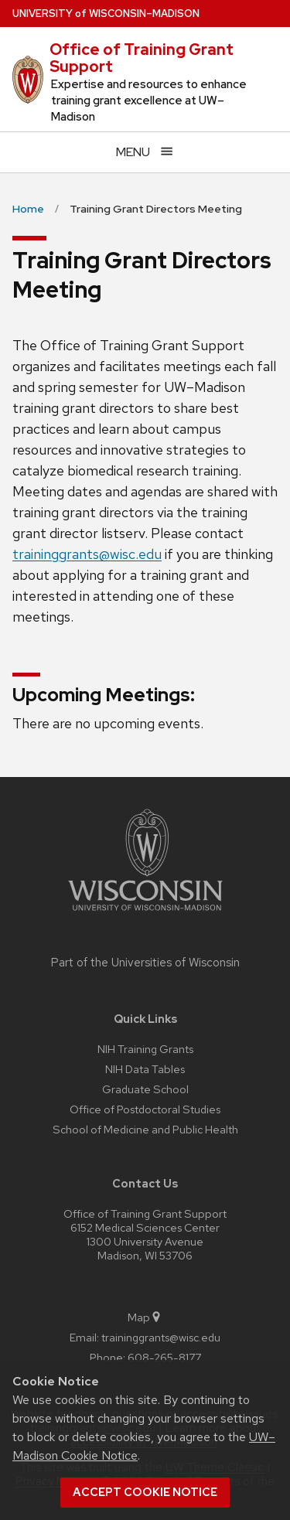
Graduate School (145, 1089)
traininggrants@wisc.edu (87, 554)
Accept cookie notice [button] (145, 1492)
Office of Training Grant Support (141, 58)
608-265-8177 (164, 1357)
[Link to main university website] (145, 913)
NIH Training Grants (145, 1048)
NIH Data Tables (145, 1069)
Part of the (145, 962)
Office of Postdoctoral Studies (145, 1109)
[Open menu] (145, 151)
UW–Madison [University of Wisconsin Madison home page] (106, 13)
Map (145, 1317)
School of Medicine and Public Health (145, 1129)
